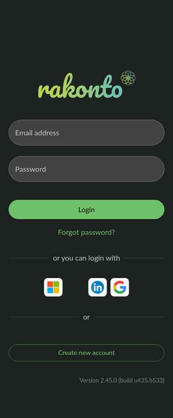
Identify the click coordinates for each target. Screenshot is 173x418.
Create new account (86, 353)
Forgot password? (86, 231)
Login (87, 209)
